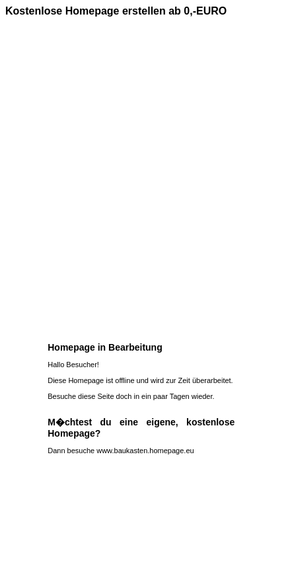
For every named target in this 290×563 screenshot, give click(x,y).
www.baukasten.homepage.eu (145, 451)
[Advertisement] (145, 174)
